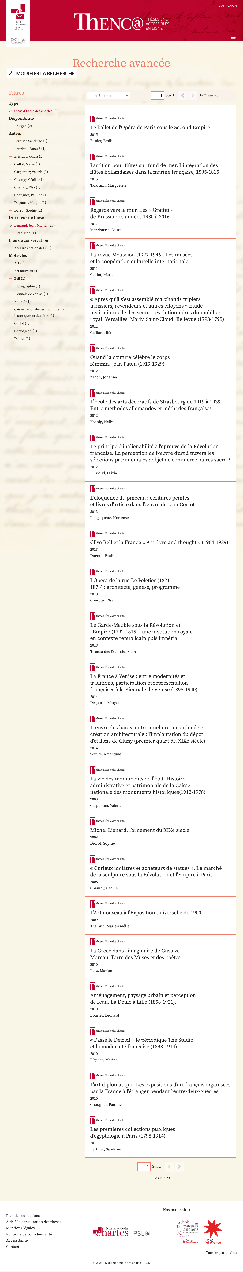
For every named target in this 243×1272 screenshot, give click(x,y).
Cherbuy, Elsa (24, 187)
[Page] (157, 95)
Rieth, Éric (22, 233)
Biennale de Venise (28, 294)
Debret (19, 338)
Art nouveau (23, 271)
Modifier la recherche (45, 73)
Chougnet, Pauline (28, 195)
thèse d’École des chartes (33, 111)
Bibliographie (24, 286)
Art (16, 263)
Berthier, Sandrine (28, 141)
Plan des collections (23, 1216)
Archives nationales (29, 248)
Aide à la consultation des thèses (33, 1222)
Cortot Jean (23, 331)
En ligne (20, 126)
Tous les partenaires (221, 1253)
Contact (12, 1247)
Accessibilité (17, 1241)
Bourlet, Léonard (27, 149)
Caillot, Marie (24, 164)
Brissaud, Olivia (26, 156)
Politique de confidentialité (29, 1235)
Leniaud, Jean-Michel (30, 225)
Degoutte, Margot (27, 202)
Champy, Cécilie (26, 179)
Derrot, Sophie (25, 210)
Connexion (228, 5)
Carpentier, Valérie (28, 172)
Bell (17, 278)
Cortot (19, 323)
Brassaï (19, 302)
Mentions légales (20, 1228)
